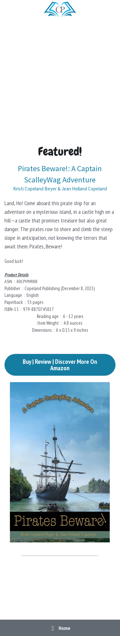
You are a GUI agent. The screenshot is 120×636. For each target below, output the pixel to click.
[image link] (60, 9)
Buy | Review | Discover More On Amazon (60, 364)
